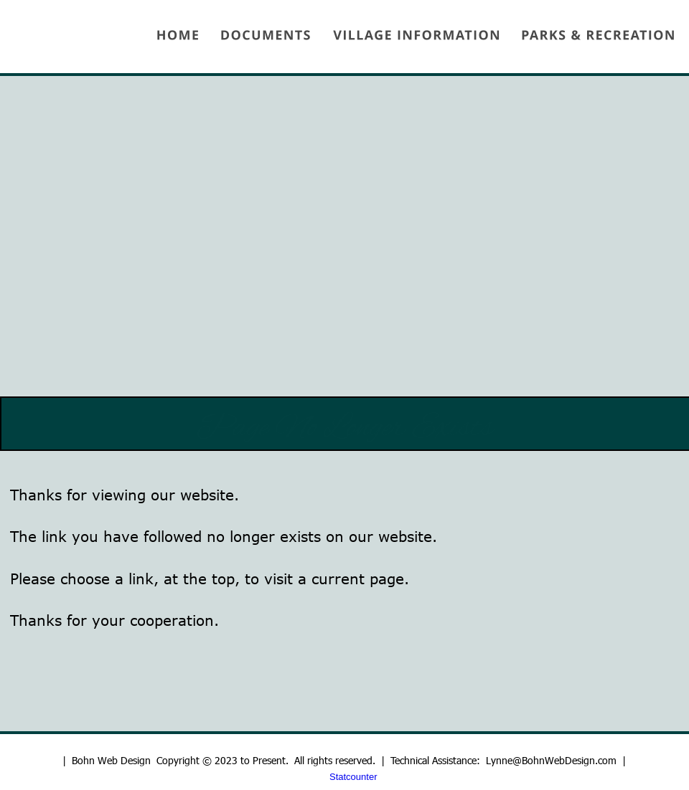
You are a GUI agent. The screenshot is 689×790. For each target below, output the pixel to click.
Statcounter (353, 776)
